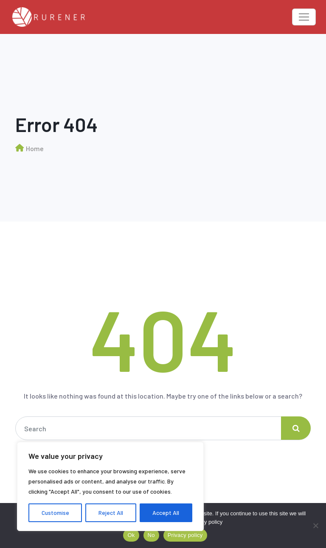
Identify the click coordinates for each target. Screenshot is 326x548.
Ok (131, 535)
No (151, 535)
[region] (110, 486)
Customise (55, 512)
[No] (315, 525)
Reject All (110, 512)
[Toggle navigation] (304, 16)
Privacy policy (205, 522)
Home (35, 148)
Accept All (165, 512)
